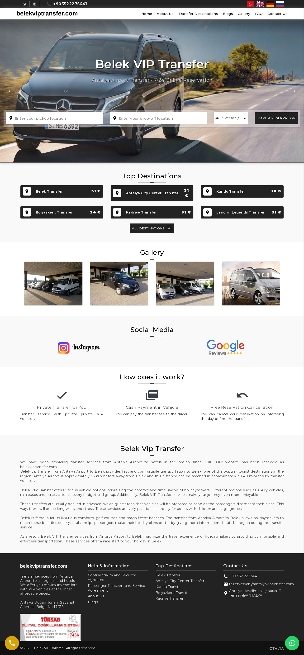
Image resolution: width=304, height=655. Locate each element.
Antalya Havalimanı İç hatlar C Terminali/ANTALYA (255, 593)
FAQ (259, 14)
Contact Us (277, 14)
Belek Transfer (168, 575)
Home (146, 14)
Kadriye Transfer (169, 598)
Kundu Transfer (169, 587)
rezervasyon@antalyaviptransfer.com (261, 584)
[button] (9, 90)
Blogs (228, 14)
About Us (165, 14)
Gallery (244, 14)
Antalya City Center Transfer (180, 581)
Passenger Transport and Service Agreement (116, 588)
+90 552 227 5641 (243, 576)
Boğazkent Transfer (173, 593)
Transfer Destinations (198, 14)
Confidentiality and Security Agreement (112, 577)
